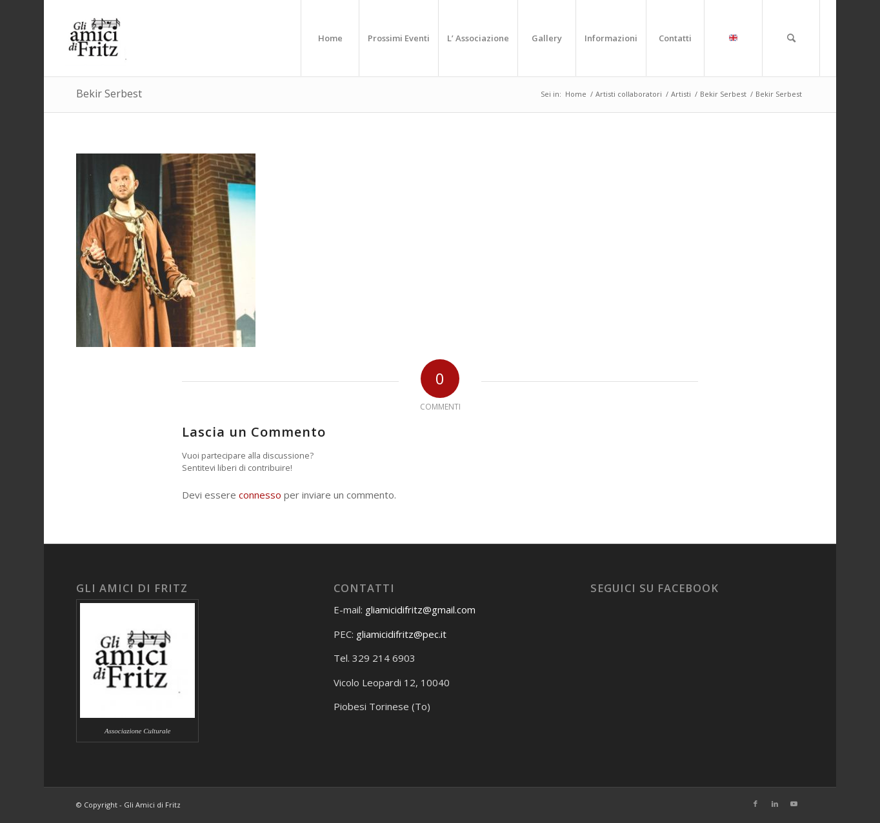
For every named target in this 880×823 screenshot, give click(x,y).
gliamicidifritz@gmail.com (420, 609)
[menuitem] (330, 38)
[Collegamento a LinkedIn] (775, 803)
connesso (260, 494)
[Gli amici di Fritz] (98, 38)
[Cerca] (791, 38)
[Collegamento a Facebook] (755, 803)
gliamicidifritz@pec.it (401, 634)
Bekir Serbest (109, 93)
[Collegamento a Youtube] (794, 803)
